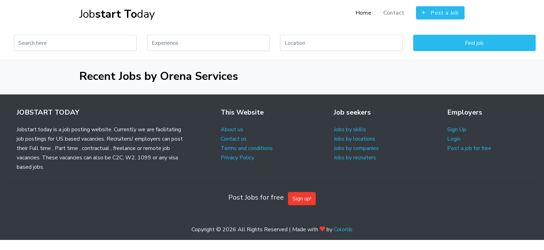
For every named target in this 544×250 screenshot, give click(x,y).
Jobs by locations (354, 139)
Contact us (234, 139)
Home (364, 13)
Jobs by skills (350, 129)
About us (232, 129)
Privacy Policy (237, 157)
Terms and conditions (247, 148)
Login (453, 139)
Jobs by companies (356, 148)
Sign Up (456, 129)
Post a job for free (469, 148)
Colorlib (343, 229)
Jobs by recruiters (355, 157)
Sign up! (301, 198)
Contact (394, 13)
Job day (117, 14)
